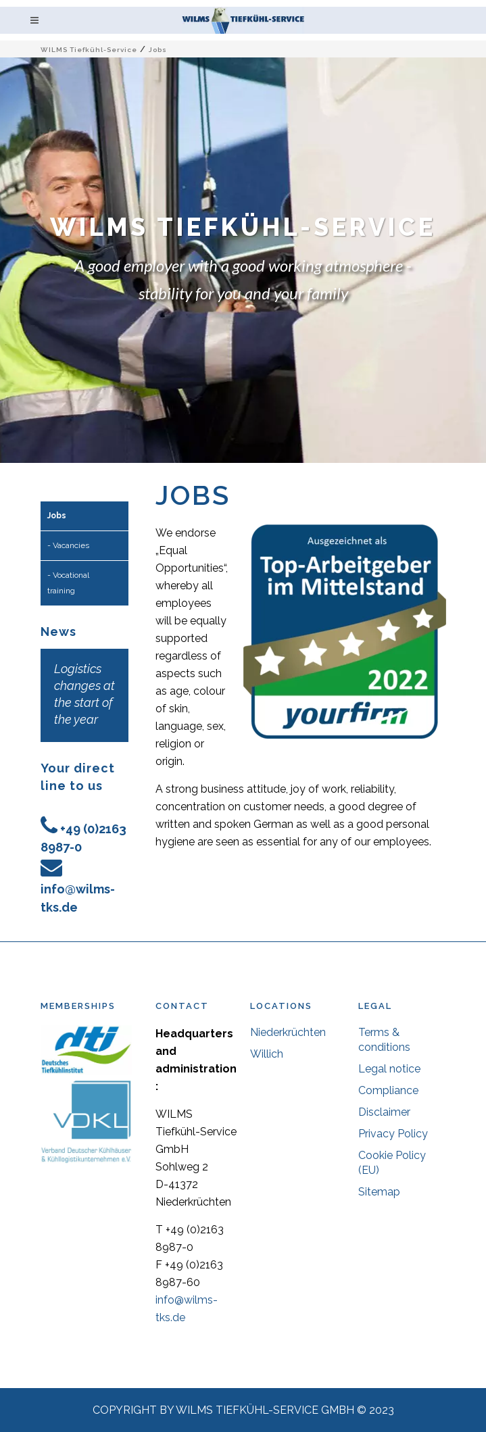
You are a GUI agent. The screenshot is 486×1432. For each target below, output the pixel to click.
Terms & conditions (384, 1040)
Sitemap (379, 1191)
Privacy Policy (393, 1133)
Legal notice (389, 1068)
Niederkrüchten (288, 1032)
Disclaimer (384, 1112)
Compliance (388, 1090)
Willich (266, 1053)
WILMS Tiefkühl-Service (89, 49)
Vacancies (71, 545)
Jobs (56, 515)
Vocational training (68, 582)
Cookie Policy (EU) (392, 1163)
